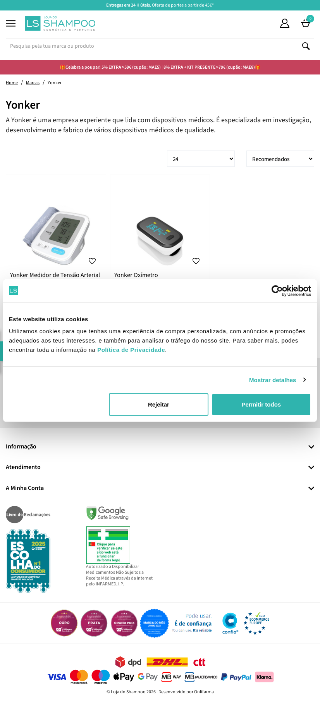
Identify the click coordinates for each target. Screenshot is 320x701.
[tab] (160, 447)
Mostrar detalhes (272, 379)
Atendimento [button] (23, 467)
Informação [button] (21, 446)
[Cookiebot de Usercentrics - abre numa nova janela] (277, 290)
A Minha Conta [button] (25, 488)
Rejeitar (158, 404)
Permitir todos (261, 404)
